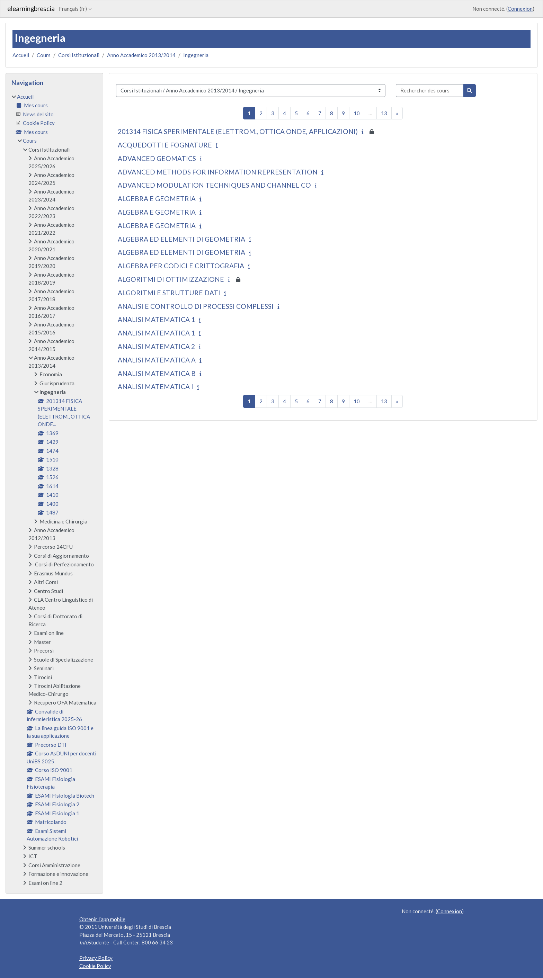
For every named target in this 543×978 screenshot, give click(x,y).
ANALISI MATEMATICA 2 (156, 346)
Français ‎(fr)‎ (73, 9)
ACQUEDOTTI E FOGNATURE (165, 145)
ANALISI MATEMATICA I (155, 387)
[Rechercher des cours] (430, 90)
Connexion (520, 9)
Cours (44, 55)
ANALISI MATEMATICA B (157, 373)
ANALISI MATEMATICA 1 (156, 319)
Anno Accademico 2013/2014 (141, 55)
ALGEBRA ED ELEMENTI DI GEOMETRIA (181, 239)
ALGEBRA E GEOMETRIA (157, 199)
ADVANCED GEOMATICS (157, 158)
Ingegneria (195, 55)
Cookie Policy (95, 966)
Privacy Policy (96, 958)
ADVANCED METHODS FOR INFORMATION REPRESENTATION (218, 172)
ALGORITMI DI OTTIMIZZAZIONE (171, 279)
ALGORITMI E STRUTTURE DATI (169, 293)
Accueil (20, 55)
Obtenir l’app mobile (102, 919)
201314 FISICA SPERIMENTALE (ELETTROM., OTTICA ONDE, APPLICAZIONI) (238, 131)
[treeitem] (54, 490)
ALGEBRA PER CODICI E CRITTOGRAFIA (181, 266)
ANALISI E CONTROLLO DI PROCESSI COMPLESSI (196, 306)
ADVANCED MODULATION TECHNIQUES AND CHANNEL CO (214, 185)
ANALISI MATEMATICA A (157, 360)
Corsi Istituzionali (78, 55)
